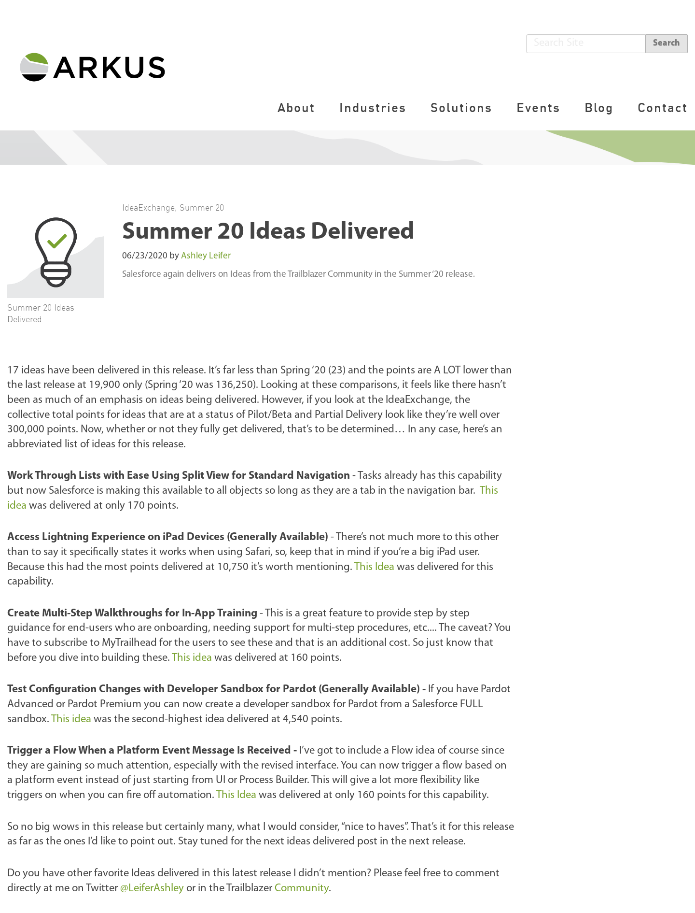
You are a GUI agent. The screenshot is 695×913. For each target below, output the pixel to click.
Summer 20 (202, 207)
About (296, 107)
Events (538, 107)
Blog (598, 107)
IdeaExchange (148, 207)
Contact (663, 107)
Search (666, 43)
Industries (372, 107)
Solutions (461, 107)
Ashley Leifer (206, 256)
